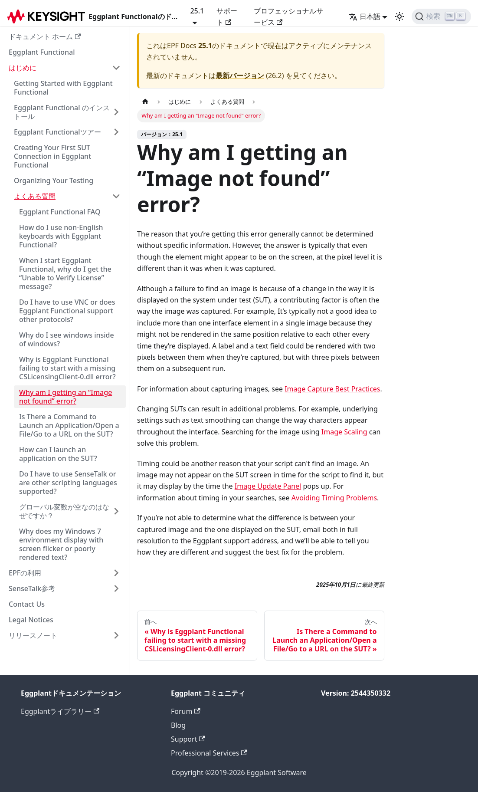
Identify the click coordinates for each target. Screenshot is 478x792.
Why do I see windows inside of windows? (66, 339)
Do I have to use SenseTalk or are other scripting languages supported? (68, 482)
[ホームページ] (145, 101)
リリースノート (33, 635)
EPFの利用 (25, 573)
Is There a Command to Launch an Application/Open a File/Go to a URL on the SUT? (69, 425)
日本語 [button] (364, 16)
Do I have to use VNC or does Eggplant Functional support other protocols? (67, 310)
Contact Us (27, 604)
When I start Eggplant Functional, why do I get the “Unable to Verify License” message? (65, 273)
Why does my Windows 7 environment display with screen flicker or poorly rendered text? (61, 544)
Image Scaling (344, 432)
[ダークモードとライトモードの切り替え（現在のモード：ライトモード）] (399, 16)
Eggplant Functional (42, 52)
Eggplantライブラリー (60, 711)
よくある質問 (35, 196)
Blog (178, 725)
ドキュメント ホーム (45, 36)
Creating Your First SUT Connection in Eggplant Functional (52, 156)
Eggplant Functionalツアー (57, 132)
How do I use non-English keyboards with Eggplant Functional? (61, 236)
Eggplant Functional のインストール (62, 112)
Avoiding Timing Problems (334, 498)
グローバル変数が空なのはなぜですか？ (64, 511)
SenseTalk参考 (32, 588)
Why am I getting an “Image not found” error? (65, 397)
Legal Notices (31, 619)
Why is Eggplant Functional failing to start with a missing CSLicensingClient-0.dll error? (67, 368)
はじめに (22, 67)
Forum (185, 711)
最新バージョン (240, 75)
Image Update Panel (268, 486)
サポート (226, 16)
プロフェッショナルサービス (288, 16)
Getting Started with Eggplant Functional (63, 88)
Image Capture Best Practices (332, 389)
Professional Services (209, 753)
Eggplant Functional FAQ (60, 212)
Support (188, 739)
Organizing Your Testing (53, 180)
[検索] (441, 16)
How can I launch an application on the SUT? (58, 454)
